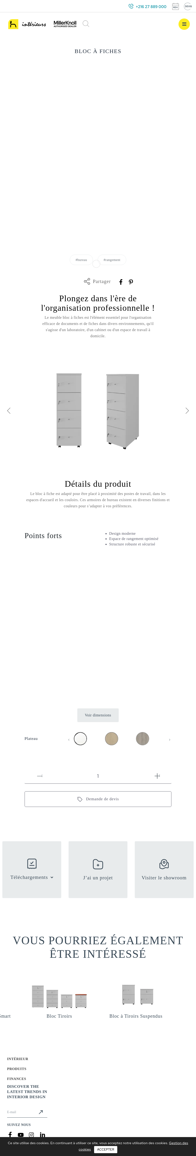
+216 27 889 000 (151, 6)
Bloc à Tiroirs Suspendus (136, 1016)
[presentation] (8, 411)
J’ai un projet (98, 878)
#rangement (112, 260)
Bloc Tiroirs (59, 1016)
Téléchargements (29, 877)
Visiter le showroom (164, 878)
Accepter (105, 1149)
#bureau (81, 260)
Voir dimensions (98, 715)
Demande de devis (102, 799)
